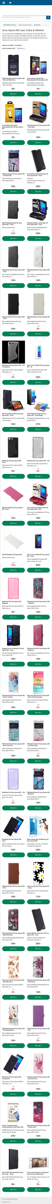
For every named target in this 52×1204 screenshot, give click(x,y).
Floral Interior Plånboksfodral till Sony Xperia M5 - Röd (37, 508)
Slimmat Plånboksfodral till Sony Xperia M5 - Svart (12, 414)
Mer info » (13, 94)
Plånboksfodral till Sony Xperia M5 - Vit (38, 270)
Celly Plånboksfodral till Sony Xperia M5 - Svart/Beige (36, 414)
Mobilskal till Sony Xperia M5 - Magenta (12, 602)
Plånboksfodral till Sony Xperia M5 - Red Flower (38, 981)
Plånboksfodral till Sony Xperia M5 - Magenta (38, 649)
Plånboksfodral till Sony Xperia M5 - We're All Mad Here (13, 79)
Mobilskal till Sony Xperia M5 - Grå (38, 461)
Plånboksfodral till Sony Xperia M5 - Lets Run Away (38, 744)
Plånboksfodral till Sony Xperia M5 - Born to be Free (13, 744)
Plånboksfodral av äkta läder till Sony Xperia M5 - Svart (37, 223)
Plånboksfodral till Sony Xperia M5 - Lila (38, 1029)
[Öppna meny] (4, 2)
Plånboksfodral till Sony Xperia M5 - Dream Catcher (13, 696)
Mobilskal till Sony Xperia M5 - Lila (13, 792)
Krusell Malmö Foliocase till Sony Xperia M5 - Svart (38, 934)
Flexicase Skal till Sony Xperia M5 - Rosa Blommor (13, 981)
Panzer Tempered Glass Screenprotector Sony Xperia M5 (12, 1126)
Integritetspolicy (6, 1202)
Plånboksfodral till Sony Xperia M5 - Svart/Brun (38, 126)
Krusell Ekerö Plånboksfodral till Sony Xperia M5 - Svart (37, 174)
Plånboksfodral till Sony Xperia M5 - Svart (13, 270)
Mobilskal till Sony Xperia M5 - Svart (12, 461)
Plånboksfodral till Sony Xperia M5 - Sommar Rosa (38, 1077)
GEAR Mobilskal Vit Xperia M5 (12, 554)
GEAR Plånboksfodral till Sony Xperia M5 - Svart (12, 223)
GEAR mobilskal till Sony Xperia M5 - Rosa (12, 508)
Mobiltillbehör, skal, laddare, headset (26, 10)
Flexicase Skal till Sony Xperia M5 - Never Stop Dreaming (38, 696)
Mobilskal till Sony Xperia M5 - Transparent (12, 1077)
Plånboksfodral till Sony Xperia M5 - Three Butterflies (13, 1029)
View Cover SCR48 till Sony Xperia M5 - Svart (38, 555)
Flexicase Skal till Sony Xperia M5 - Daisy (38, 887)
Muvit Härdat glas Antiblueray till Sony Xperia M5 (37, 840)
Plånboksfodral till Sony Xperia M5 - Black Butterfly (13, 934)
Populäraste (21, 48)
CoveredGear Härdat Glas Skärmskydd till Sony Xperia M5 (37, 79)
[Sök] (48, 17)
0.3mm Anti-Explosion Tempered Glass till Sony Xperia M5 (38, 1173)
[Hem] (10, 2)
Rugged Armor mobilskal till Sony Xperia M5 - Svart (13, 649)
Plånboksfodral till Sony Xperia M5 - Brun (13, 887)
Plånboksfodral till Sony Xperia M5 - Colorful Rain (13, 174)
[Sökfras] (24, 17)
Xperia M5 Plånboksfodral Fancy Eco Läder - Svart (12, 1173)
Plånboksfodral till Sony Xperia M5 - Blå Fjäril (38, 793)
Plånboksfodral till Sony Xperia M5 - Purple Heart (38, 1126)
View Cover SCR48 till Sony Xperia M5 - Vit (38, 366)
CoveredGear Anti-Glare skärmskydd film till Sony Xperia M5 (12, 126)
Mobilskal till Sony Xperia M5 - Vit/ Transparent (13, 366)
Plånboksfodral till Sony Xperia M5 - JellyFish (38, 602)
